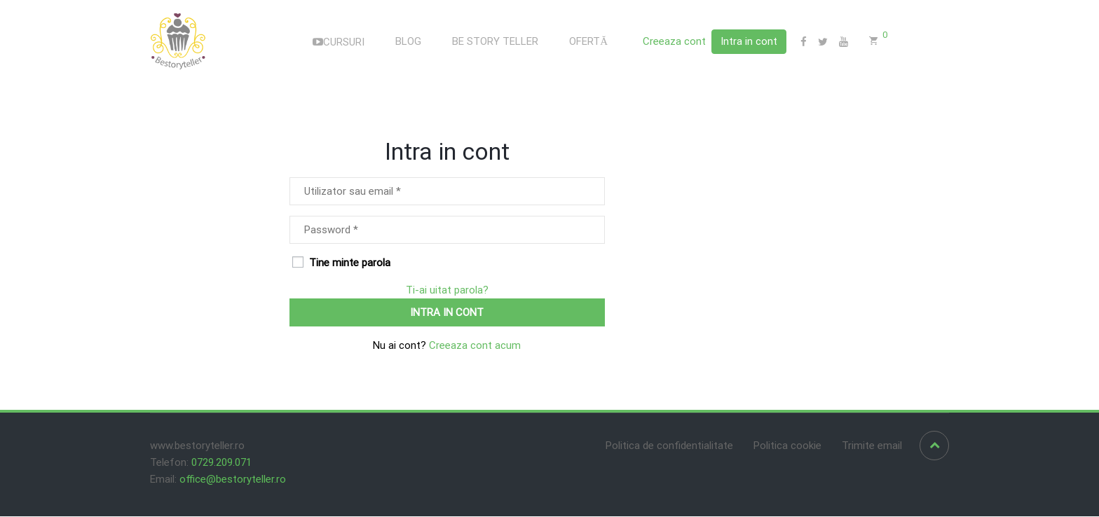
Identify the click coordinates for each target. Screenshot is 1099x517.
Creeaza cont (674, 42)
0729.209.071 (221, 463)
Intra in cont (749, 41)
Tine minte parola (341, 263)
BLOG (408, 42)
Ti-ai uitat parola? (447, 290)
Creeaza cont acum (473, 346)
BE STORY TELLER (495, 42)
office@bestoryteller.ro (232, 480)
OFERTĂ (588, 42)
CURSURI (338, 42)
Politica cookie (787, 446)
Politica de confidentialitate (669, 446)
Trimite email (872, 446)
